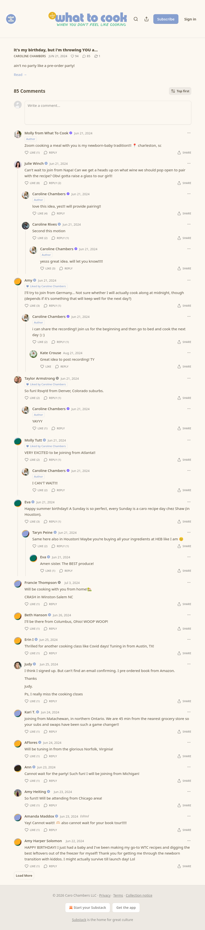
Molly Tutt (33, 440)
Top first (180, 91)
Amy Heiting (35, 791)
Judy (28, 664)
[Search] (136, 19)
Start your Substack (87, 907)
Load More (24, 875)
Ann (28, 766)
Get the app (126, 907)
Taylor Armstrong (40, 378)
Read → (20, 74)
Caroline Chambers (30, 56)
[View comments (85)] (86, 56)
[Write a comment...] (108, 112)
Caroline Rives (44, 224)
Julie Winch (34, 163)
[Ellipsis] (189, 133)
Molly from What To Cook (46, 132)
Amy (28, 280)
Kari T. (30, 711)
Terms (118, 895)
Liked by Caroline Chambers (46, 286)
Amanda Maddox (39, 816)
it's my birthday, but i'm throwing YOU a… (56, 50)
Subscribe (166, 19)
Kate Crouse (50, 352)
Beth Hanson (36, 614)
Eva (28, 501)
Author (30, 139)
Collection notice (139, 895)
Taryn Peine (42, 532)
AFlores (31, 742)
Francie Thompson (41, 582)
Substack (79, 919)
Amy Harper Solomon (43, 840)
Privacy (105, 895)
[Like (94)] (74, 56)
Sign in (190, 19)
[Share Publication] (146, 19)
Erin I (29, 639)
